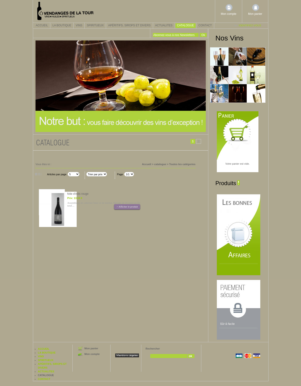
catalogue (185, 25)
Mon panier (255, 14)
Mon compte (228, 14)
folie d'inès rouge (77, 193)
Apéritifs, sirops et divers (129, 25)
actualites (164, 25)
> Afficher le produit (127, 206)
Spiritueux (95, 25)
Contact (205, 25)
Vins (79, 25)
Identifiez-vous (250, 25)
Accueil (42, 25)
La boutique (61, 25)
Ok (203, 35)
